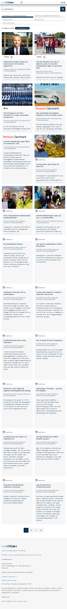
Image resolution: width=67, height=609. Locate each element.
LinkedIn (4, 576)
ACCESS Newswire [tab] (8, 23)
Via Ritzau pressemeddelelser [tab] (14, 16)
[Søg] (31, 9)
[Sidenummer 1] (26, 530)
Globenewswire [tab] (7, 19)
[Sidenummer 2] (31, 530)
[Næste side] (36, 530)
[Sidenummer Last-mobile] (40, 530)
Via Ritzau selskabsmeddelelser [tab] (47, 16)
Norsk (15, 601)
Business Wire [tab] (38, 19)
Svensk (19, 601)
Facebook (11, 576)
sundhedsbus (22, 28)
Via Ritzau (37, 555)
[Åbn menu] (21, 2)
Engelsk (9, 601)
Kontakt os (5, 555)
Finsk (25, 601)
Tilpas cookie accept (9, 580)
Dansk (4, 601)
